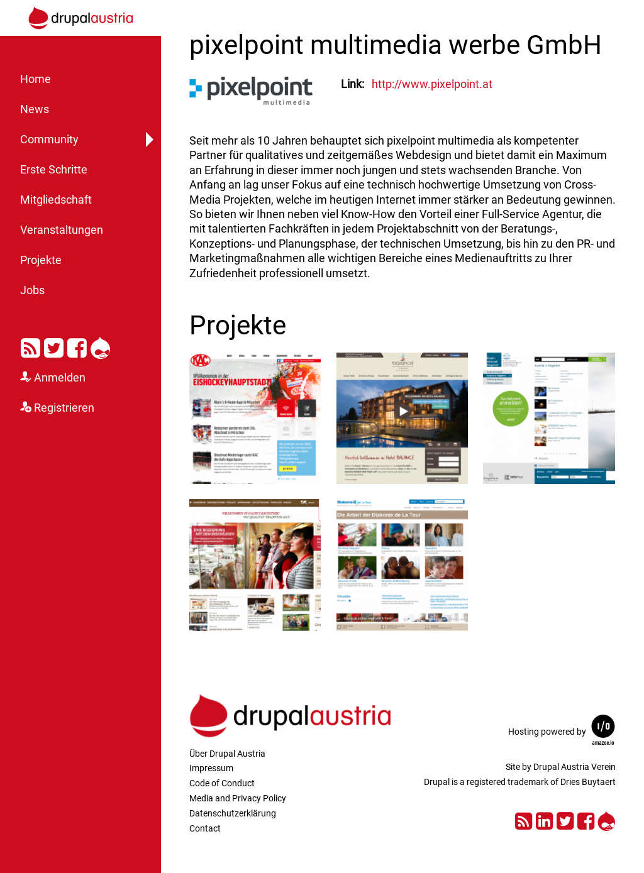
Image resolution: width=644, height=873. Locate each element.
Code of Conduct (222, 783)
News (34, 109)
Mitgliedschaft (56, 200)
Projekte (41, 260)
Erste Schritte (53, 169)
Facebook (77, 346)
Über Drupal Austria (227, 754)
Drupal (100, 346)
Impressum (211, 768)
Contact (205, 828)
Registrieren (64, 408)
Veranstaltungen (61, 230)
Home (35, 79)
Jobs (32, 290)
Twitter (53, 346)
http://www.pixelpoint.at (432, 84)
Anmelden (60, 377)
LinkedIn (544, 819)
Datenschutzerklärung (232, 813)
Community (49, 139)
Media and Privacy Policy (237, 798)
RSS (30, 346)
